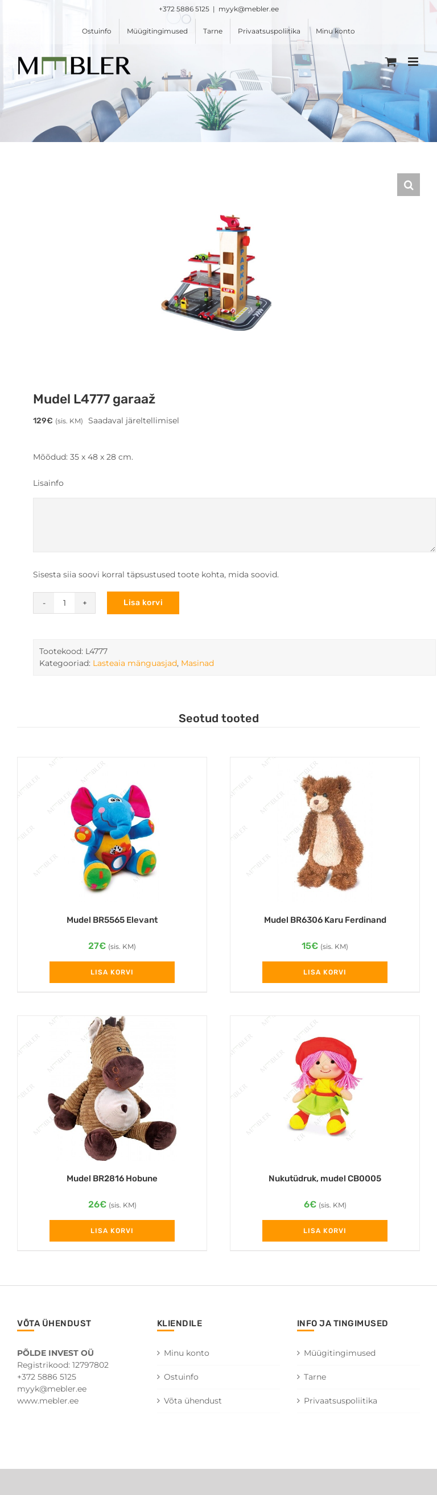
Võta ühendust (193, 1401)
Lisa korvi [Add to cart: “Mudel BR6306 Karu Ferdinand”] (325, 972)
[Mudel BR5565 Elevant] (112, 829)
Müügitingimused (340, 1353)
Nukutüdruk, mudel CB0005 (325, 1178)
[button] (408, 184)
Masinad (197, 663)
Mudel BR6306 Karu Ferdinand (325, 920)
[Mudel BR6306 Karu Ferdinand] (324, 829)
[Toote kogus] (64, 603)
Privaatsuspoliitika (340, 1401)
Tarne (315, 1377)
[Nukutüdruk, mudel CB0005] (324, 1088)
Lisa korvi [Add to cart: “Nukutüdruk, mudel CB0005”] (325, 1231)
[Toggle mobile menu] (414, 62)
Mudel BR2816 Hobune (112, 1178)
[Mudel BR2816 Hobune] (112, 1088)
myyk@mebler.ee (248, 9)
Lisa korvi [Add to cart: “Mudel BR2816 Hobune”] (112, 1231)
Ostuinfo (181, 1377)
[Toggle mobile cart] (391, 62)
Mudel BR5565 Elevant (112, 920)
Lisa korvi (143, 602)
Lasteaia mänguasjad (135, 663)
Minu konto (186, 1353)
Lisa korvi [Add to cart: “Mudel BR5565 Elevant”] (112, 972)
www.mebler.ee (48, 1401)
